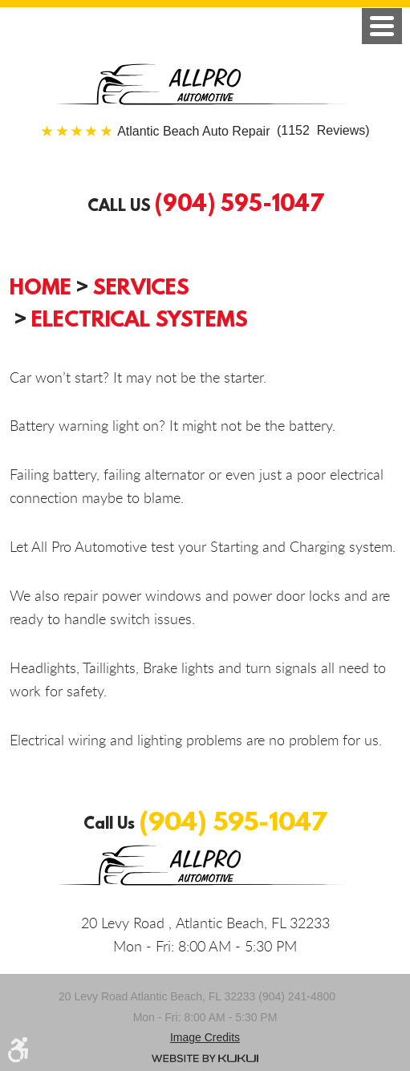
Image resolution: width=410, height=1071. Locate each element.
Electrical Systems (139, 318)
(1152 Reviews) (243, 131)
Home (40, 286)
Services (141, 286)
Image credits (205, 1037)
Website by (205, 1058)
